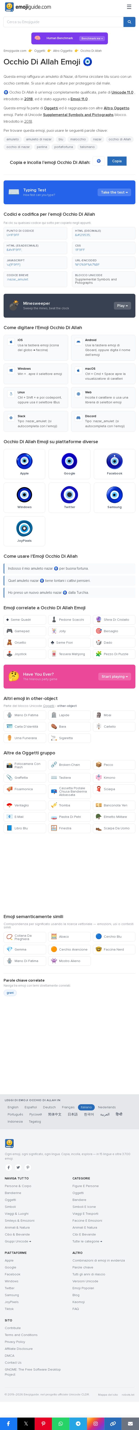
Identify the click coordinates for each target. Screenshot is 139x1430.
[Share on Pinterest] (43, 1424)
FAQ (75, 1309)
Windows (11, 1281)
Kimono (105, 777)
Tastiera (61, 777)
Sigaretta (62, 738)
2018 (28, 121)
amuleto (12, 139)
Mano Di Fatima (22, 715)
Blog (75, 1295)
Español (31, 1107)
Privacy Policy (15, 1342)
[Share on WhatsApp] (60, 1424)
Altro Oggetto (62, 51)
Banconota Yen (111, 805)
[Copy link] (113, 1424)
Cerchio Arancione (69, 949)
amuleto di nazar (38, 139)
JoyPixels (12, 1302)
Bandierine (13, 1193)
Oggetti (39, 51)
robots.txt (128, 1395)
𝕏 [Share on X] (26, 1424)
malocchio (78, 139)
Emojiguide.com (15, 51)
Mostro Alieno (65, 961)
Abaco (60, 936)
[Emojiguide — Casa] (9, 1143)
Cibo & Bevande (17, 1234)
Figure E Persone (85, 1186)
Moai (103, 715)
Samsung (12, 1295)
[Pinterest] (28, 1167)
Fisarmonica (19, 789)
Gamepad (17, 631)
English (13, 1107)
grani (10, 993)
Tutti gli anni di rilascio (88, 1274)
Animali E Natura (84, 1227)
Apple (9, 1260)
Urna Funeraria (21, 738)
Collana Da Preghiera (19, 937)
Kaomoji (78, 1302)
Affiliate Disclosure (19, 1349)
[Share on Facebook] (8, 1424)
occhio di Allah (120, 139)
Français (68, 1107)
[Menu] (129, 7)
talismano (87, 147)
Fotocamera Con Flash (23, 765)
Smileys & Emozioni (19, 1221)
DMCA (9, 1356)
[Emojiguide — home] (28, 7)
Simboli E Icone (84, 1207)
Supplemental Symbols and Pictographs (96, 281)
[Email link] (130, 1424)
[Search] (129, 22)
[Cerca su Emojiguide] (63, 22)
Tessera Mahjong (68, 654)
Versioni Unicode (85, 1281)
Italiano (86, 1107)
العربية (105, 1114)
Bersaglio (106, 631)
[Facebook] (8, 1167)
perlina (42, 147)
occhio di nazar (18, 147)
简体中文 (54, 1114)
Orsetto (16, 642)
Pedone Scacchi (67, 619)
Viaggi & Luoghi (16, 1214)
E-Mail (14, 817)
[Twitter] (18, 1167)
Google (10, 1267)
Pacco (104, 765)
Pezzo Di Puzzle (111, 654)
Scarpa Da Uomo (112, 828)
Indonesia (15, 1122)
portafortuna (63, 147)
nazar (97, 139)
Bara (58, 726)
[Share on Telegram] (78, 1424)
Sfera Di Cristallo (112, 619)
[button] (35, 233)
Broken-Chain (65, 765)
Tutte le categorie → (87, 1241)
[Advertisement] (69, 873)
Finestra (61, 828)
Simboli (10, 1207)
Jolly (58, 631)
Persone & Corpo (18, 1186)
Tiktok (9, 1309)
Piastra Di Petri (66, 817)
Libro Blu (17, 828)
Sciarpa (105, 789)
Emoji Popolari (83, 1288)
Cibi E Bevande (84, 1234)
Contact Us (13, 1363)
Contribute (13, 1328)
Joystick (16, 654)
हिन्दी (119, 1114)
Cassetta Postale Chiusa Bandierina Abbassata (69, 791)
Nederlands (107, 1107)
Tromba (60, 805)
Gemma (16, 949)
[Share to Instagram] (95, 1424)
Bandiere (79, 1200)
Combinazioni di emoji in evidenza (98, 1260)
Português (15, 1114)
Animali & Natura (17, 1227)
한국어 (89, 1114)
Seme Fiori (61, 642)
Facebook (12, 1274)
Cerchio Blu (108, 936)
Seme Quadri (18, 619)
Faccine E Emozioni (87, 1221)
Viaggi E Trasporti (85, 1214)
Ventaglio (17, 805)
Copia (117, 161)
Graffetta (17, 777)
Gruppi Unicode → (18, 1241)
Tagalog (35, 1122)
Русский (35, 1114)
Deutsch (49, 1107)
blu (61, 139)
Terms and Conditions (21, 1335)
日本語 (73, 1114)
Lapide (60, 715)
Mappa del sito (108, 1395)
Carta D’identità (22, 726)
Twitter (9, 1288)
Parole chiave (82, 1267)
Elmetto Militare (111, 817)
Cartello (105, 726)
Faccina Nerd (109, 949)
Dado (103, 642)
